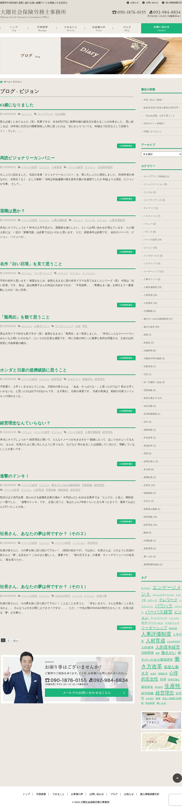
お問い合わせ (152, 2)
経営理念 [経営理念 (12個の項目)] (164, 692)
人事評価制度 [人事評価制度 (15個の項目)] (156, 634)
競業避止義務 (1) (152, 509)
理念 (84, 326)
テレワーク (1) (151, 208)
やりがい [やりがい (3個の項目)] (146, 588)
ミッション (88, 273)
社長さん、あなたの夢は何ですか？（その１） (44, 586)
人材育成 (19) (150, 295)
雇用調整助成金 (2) (153, 564)
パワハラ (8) (150, 232)
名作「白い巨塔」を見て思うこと (31, 264)
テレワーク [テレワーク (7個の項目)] (168, 600)
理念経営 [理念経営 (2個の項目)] (159, 687)
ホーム (7, 82)
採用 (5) (147, 453)
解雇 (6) (147, 532)
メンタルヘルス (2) (153, 255)
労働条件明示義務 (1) (154, 358)
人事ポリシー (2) (152, 279)
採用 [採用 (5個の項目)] (163, 679)
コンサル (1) (150, 192)
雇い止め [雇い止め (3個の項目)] (161, 703)
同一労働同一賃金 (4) (154, 382)
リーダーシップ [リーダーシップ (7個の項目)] (154, 628)
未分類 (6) (149, 469)
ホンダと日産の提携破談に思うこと (33, 370)
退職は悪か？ (12, 211)
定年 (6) (147, 422)
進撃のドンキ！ (14, 476)
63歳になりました (17, 105)
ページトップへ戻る (177, 778)
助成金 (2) (149, 342)
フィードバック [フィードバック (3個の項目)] (158, 618)
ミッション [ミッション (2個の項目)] (174, 618)
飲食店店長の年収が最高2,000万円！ (162, 107)
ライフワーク (45, 113)
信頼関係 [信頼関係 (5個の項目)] (147, 653)
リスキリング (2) (152, 263)
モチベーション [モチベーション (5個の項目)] (152, 622)
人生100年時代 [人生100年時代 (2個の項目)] (173, 641)
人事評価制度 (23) (153, 287)
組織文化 (87, 379)
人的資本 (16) (150, 303)
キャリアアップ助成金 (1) (156, 176)
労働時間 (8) (150, 350)
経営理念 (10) (150, 525)
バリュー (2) (150, 224)
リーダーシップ (43, 273)
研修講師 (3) (150, 493)
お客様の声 (99, 28)
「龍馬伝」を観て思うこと (25, 317)
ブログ (127, 28)
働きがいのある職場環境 (65, 485)
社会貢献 (60, 113)
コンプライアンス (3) (154, 200)
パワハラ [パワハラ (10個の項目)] (164, 605)
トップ (14, 28)
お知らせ (134, 2)
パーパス (90, 220)
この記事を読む (126, 146)
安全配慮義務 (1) (152, 414)
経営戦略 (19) (150, 517)
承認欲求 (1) (150, 445)
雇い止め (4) (150, 556)
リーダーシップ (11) (154, 271)
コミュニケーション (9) (155, 184)
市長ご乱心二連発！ (154, 100)
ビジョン (27, 113)
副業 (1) (147, 334)
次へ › (15, 640)
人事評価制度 (59, 220)
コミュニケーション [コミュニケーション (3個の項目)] (163, 594)
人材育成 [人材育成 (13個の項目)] (155, 640)
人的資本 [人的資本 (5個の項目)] (147, 647)
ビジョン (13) (150, 247)
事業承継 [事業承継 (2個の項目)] (173, 628)
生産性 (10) (149, 485)
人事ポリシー (42, 326)
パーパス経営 (29, 167)
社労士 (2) (149, 501)
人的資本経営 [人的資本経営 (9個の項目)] (167, 647)
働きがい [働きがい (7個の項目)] (168, 653)
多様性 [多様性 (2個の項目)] (153, 674)
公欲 (77, 326)
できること (70, 28)
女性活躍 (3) (150, 406)
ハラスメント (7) (152, 216)
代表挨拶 (42, 28)
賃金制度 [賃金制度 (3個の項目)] (150, 703)
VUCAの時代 (62, 595)
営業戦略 (87, 485)
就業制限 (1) (150, 430)
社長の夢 (102, 595)
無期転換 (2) (150, 477)
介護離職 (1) (150, 311)
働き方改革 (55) (151, 327)
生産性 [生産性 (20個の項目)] (173, 686)
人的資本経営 (105, 167)
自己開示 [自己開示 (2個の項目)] (150, 698)
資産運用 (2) (150, 548)
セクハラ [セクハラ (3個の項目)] (152, 600)
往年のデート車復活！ (155, 123)
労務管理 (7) (150, 366)
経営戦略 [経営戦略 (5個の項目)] (147, 693)
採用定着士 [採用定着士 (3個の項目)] (174, 679)
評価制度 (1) (150, 540)
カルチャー (73, 379)
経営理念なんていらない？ (25, 423)
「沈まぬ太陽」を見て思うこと (159, 115)
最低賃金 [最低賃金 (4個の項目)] (147, 686)
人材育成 (56, 167)
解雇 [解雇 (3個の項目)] (158, 698)
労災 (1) (147, 374)
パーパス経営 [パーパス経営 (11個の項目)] (159, 611)
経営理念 (56, 379)
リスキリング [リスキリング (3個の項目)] (172, 623)
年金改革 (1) (150, 437)
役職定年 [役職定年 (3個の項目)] (163, 673)
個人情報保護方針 (174, 2)
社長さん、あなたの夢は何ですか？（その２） (44, 533)
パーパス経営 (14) (153, 239)
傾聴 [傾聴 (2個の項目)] (157, 653)
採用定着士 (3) (151, 461)
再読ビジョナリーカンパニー (27, 158)
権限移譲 (63, 489)
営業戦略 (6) (150, 390)
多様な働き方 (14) (153, 398)
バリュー (78, 220)
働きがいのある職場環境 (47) (158, 319)
